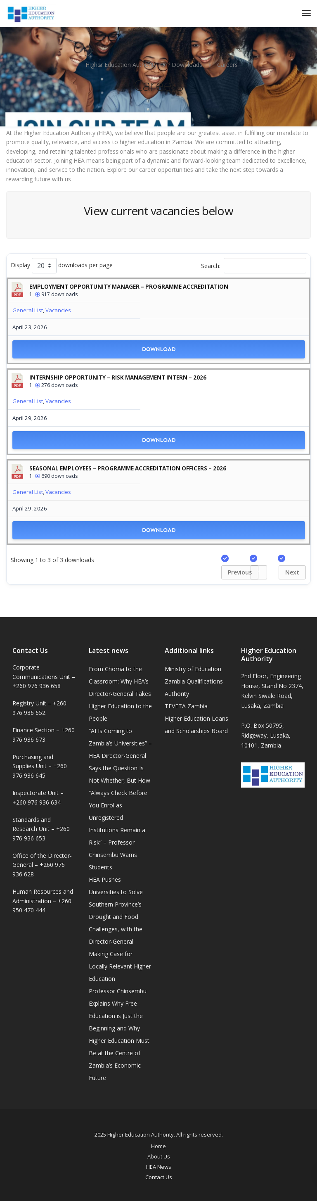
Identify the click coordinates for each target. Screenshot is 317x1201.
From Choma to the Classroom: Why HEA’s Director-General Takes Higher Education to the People (120, 693)
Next (292, 572)
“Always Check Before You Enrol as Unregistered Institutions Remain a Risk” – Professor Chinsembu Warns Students (118, 830)
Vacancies (58, 310)
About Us (158, 1156)
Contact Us (158, 1177)
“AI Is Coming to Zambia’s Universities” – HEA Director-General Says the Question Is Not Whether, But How (120, 755)
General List (27, 310)
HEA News (158, 1166)
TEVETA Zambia (186, 706)
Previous (240, 572)
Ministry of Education (193, 669)
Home (158, 1146)
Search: (253, 265)
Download (159, 349)
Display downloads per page (62, 265)
